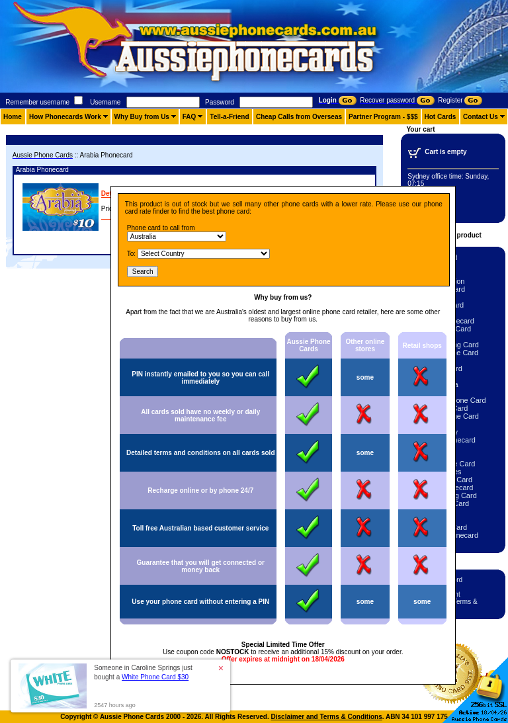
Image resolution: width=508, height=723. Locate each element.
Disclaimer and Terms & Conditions (326, 716)
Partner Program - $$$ (383, 116)
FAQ (189, 116)
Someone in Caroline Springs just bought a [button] (143, 672)
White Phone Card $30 (155, 677)
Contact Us (480, 116)
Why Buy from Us (141, 116)
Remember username (37, 102)
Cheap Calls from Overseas (299, 116)
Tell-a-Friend (229, 116)
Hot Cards (440, 116)
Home (12, 116)
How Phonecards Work (65, 116)
